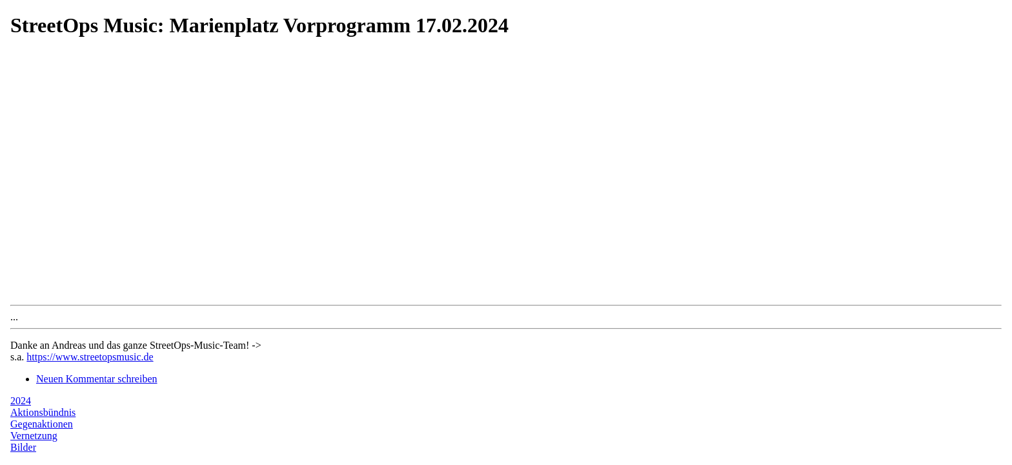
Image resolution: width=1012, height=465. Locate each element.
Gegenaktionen (41, 423)
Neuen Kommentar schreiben (96, 378)
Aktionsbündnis (43, 412)
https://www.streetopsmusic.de (89, 356)
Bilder (23, 447)
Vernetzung (33, 435)
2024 (20, 400)
